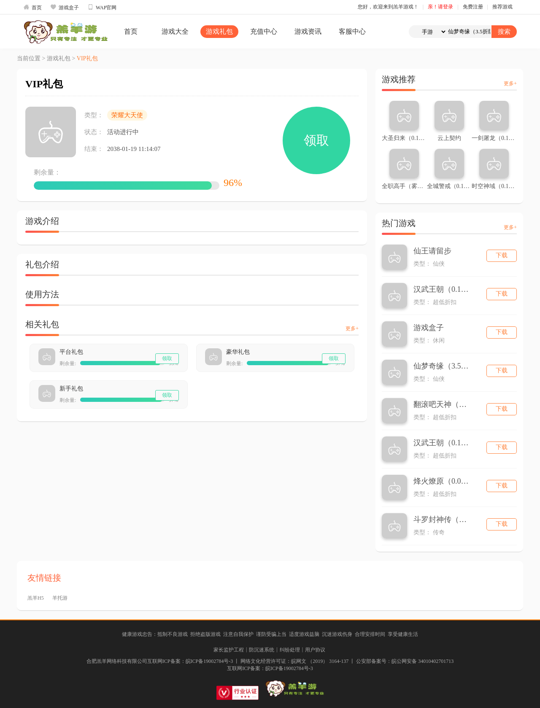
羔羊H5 (35, 598)
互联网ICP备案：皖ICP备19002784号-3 (270, 668)
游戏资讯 (307, 31)
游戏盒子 (64, 7)
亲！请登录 (440, 7)
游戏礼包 (219, 31)
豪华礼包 (238, 352)
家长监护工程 (228, 650)
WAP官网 (101, 7)
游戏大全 (175, 31)
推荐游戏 (502, 7)
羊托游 (60, 598)
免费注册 (473, 7)
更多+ (352, 328)
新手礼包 (71, 388)
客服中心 (352, 31)
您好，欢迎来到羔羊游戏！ (388, 7)
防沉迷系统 (261, 650)
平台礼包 (71, 352)
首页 (32, 7)
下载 (502, 255)
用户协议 (315, 650)
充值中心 (263, 31)
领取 (316, 140)
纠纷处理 (290, 650)
